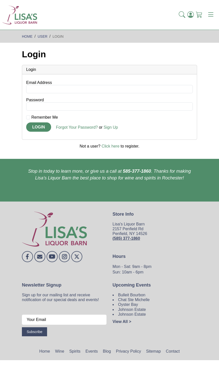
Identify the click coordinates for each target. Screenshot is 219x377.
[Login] (190, 15)
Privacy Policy (128, 351)
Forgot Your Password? (77, 127)
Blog (107, 351)
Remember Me (42, 117)
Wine (59, 351)
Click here (110, 146)
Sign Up (111, 127)
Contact (173, 351)
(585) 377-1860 (126, 238)
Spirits (74, 351)
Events (92, 351)
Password (35, 100)
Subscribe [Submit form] (34, 332)
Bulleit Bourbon (131, 295)
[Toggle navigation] (210, 15)
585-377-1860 (137, 171)
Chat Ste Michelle (134, 300)
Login (38, 127)
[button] (182, 15)
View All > (122, 321)
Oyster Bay (128, 304)
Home (44, 351)
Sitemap (153, 351)
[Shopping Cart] (199, 15)
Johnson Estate (132, 309)
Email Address (39, 82)
